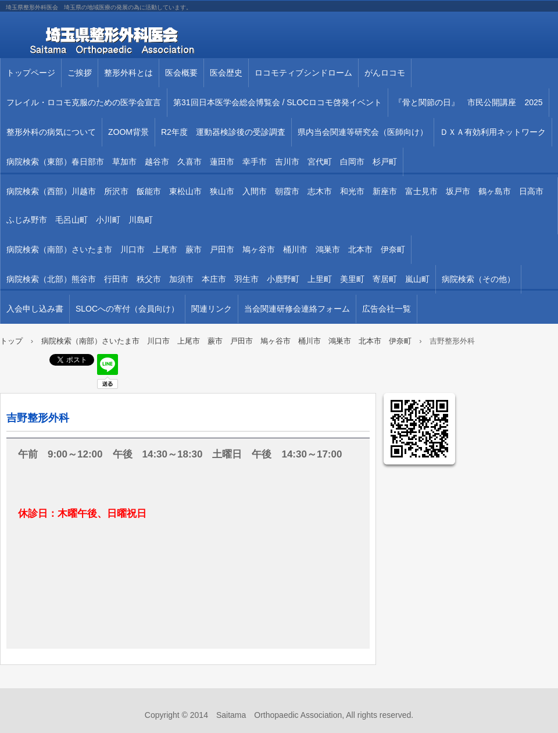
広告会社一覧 (386, 308)
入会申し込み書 (34, 308)
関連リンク (211, 308)
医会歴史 (226, 72)
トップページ (30, 72)
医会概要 (181, 72)
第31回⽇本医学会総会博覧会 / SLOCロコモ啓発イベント (277, 102)
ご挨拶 (79, 72)
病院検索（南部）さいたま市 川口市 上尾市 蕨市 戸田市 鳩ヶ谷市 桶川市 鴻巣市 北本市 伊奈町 (205, 249)
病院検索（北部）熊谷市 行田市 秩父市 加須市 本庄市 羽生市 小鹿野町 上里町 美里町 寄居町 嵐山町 (218, 279)
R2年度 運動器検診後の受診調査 (223, 132)
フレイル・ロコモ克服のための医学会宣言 (83, 102)
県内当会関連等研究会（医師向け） (363, 132)
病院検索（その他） (478, 279)
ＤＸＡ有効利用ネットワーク (493, 132)
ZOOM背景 (128, 132)
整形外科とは (128, 72)
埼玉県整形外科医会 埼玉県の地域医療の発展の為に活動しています (133, 40)
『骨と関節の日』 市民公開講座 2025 (468, 102)
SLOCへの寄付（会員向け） (127, 308)
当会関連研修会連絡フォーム (297, 308)
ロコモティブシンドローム (303, 72)
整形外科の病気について (51, 132)
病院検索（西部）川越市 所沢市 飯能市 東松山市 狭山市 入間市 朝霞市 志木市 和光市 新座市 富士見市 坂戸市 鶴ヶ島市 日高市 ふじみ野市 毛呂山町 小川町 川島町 (279, 205)
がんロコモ (384, 72)
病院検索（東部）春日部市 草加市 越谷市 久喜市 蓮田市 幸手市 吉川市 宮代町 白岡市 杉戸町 (201, 161)
